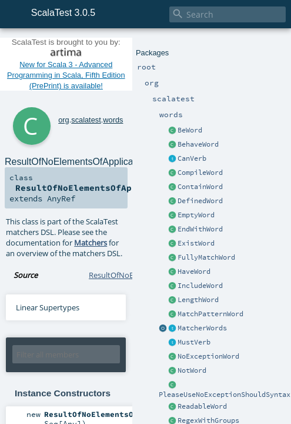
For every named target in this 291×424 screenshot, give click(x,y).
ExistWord (196, 243)
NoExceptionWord (208, 356)
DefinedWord (200, 201)
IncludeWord (200, 285)
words (113, 119)
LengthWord (198, 300)
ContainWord (200, 187)
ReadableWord (202, 406)
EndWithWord (200, 229)
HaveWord (194, 271)
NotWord (192, 370)
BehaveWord (198, 144)
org (63, 119)
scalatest (86, 119)
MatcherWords (202, 328)
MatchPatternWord (210, 314)
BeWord (190, 130)
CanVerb (192, 158)
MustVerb (194, 342)
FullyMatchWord (206, 257)
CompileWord (200, 172)
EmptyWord (196, 215)
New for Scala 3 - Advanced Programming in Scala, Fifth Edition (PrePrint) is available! (66, 75)
